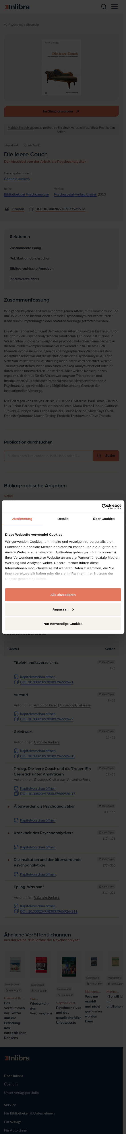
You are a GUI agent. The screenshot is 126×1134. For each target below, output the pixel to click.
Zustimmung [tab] (22, 519)
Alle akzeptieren (63, 595)
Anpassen (63, 609)
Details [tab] (63, 519)
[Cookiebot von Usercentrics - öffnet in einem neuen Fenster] (101, 506)
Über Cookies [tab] (104, 519)
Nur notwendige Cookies (63, 624)
